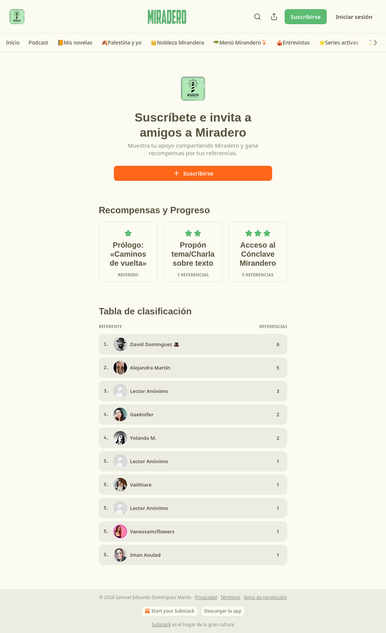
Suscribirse (306, 16)
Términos (230, 597)
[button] (13, 43)
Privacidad (206, 597)
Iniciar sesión (354, 16)
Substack (161, 624)
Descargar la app (222, 611)
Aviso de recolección (265, 597)
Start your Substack (169, 611)
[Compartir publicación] (274, 16)
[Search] (257, 16)
